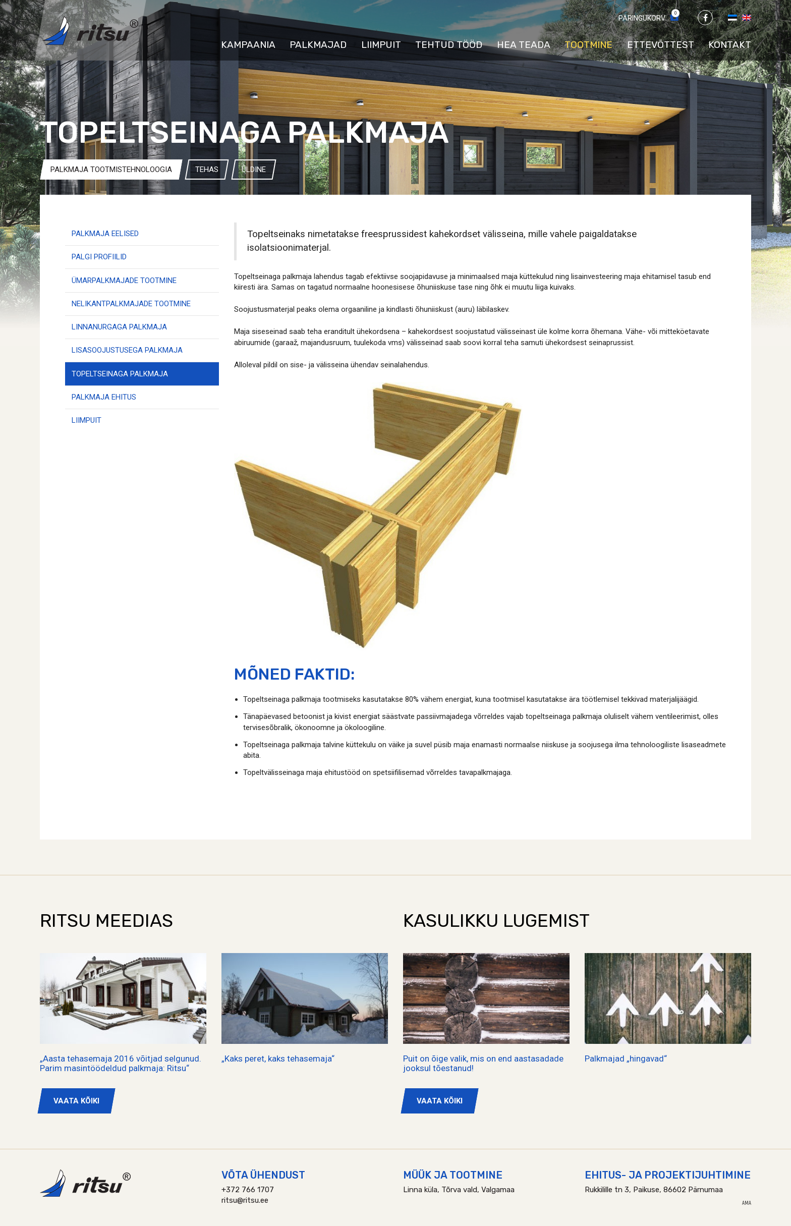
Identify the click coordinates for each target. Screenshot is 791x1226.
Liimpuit (381, 44)
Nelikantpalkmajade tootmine (131, 303)
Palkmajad (318, 44)
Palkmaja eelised (105, 233)
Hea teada (523, 44)
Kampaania (248, 44)
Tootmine (588, 44)
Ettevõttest (660, 44)
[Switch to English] (746, 17)
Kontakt (729, 44)
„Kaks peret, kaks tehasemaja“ (277, 1058)
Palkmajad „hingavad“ (626, 1058)
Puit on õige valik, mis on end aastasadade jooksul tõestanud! (483, 1063)
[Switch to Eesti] (732, 17)
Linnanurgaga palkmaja (119, 326)
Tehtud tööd (448, 44)
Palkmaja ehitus (104, 397)
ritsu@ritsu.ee (244, 1200)
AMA (746, 1203)
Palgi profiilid (99, 256)
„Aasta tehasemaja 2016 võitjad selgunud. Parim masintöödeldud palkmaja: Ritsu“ (120, 1063)
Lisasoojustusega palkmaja (127, 350)
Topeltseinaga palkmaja (120, 373)
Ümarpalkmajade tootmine (124, 280)
